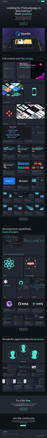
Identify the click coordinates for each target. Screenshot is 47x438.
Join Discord (23, 425)
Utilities (26, 435)
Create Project (23, 23)
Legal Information (22, 435)
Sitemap (28, 435)
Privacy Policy (18, 435)
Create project (23, 329)
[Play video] (23, 40)
